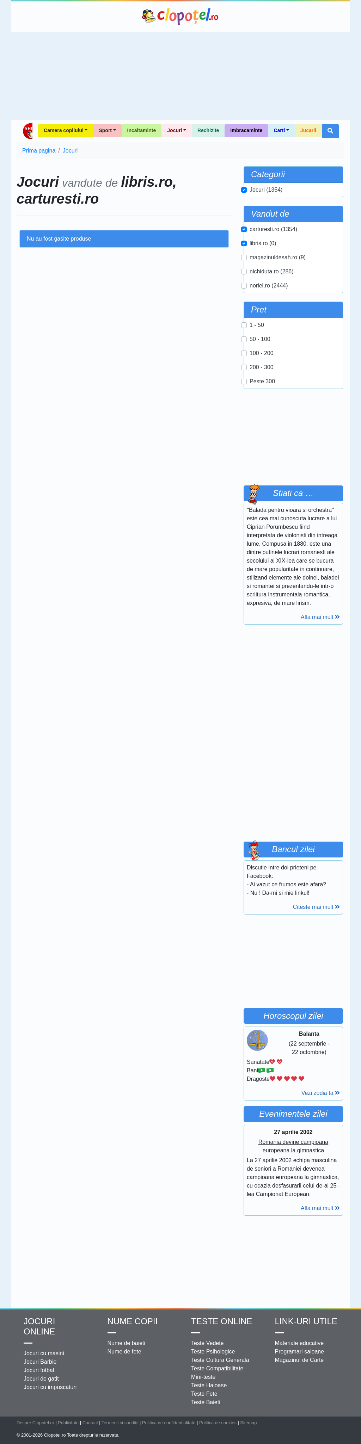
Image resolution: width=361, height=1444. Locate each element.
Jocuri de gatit (41, 1379)
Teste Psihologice (213, 1352)
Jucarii (308, 130)
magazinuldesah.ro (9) (278, 257)
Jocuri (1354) (266, 190)
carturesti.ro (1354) (273, 229)
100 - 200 (262, 353)
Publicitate (68, 1422)
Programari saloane (299, 1352)
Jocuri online (39, 1326)
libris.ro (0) (263, 243)
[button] (330, 131)
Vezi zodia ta (320, 1093)
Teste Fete (204, 1394)
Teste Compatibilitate (217, 1368)
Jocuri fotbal (39, 1370)
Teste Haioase (209, 1385)
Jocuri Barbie (40, 1362)
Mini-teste (203, 1377)
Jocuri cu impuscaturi (50, 1387)
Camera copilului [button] (64, 130)
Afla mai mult (320, 617)
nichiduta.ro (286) (272, 271)
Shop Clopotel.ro (27, 131)
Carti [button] (279, 130)
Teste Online (221, 1321)
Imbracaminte (246, 130)
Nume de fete (124, 1352)
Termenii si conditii (120, 1422)
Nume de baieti (127, 1343)
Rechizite (208, 130)
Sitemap (248, 1422)
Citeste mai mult (316, 907)
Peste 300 (262, 381)
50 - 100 (260, 339)
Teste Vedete (207, 1343)
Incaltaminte (141, 130)
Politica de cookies (218, 1422)
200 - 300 (262, 367)
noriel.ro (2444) (269, 286)
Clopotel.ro (180, 16)
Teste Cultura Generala (220, 1360)
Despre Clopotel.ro (35, 1422)
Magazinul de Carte (299, 1360)
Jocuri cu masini (44, 1353)
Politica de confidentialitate (169, 1422)
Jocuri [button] (174, 130)
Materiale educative (299, 1343)
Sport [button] (105, 130)
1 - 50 (257, 325)
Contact (90, 1422)
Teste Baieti (205, 1402)
